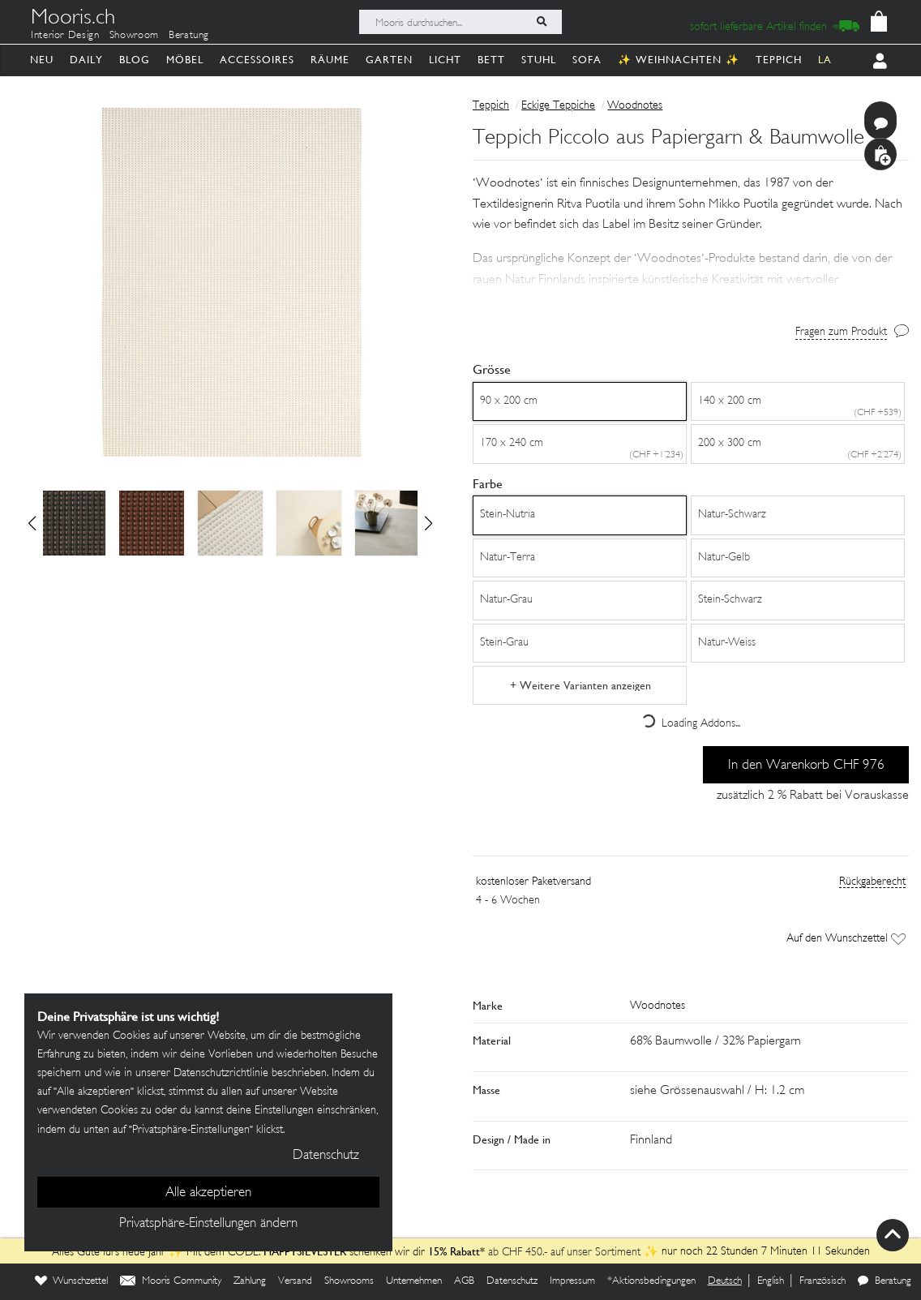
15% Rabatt (454, 1251)
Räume (330, 60)
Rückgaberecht (872, 882)
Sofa (587, 60)
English (770, 1281)
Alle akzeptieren (208, 1192)
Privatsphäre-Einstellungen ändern (208, 1223)
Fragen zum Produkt (841, 332)
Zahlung (249, 1281)
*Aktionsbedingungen (651, 1281)
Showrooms (349, 1281)
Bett (491, 60)
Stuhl (538, 60)
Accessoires (257, 60)
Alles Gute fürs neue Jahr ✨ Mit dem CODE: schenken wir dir (240, 1252)
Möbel (184, 60)
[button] (428, 523)
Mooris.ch (73, 19)
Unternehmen (414, 1281)
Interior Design (65, 36)
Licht (445, 60)
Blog (134, 60)
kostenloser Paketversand (533, 882)
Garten (389, 60)
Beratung (189, 36)
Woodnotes (634, 106)
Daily (86, 60)
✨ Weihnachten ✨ (678, 60)
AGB (464, 1281)
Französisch (822, 1281)
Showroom (134, 36)
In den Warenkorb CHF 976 (806, 765)
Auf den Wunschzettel (846, 938)
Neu (42, 60)
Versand (295, 1281)
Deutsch (725, 1281)
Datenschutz (512, 1281)
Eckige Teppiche (558, 106)
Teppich (779, 60)
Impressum (572, 1281)
